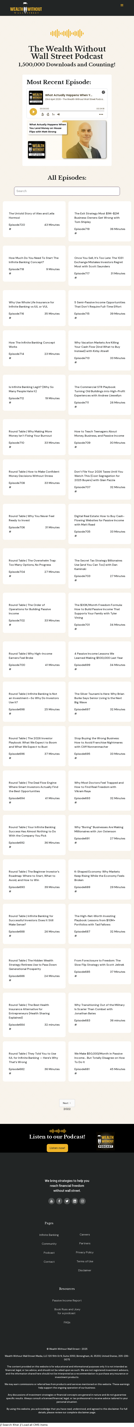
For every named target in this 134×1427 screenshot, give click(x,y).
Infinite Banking (49, 1235)
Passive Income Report (67, 1300)
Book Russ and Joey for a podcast (67, 1311)
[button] (122, 5)
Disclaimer (84, 1270)
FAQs (67, 1322)
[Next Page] (67, 1103)
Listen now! (57, 1148)
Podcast (49, 1253)
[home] (25, 8)
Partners (84, 1243)
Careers (85, 1234)
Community (49, 1244)
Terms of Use (85, 1261)
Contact (49, 1262)
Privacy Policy (85, 1252)
